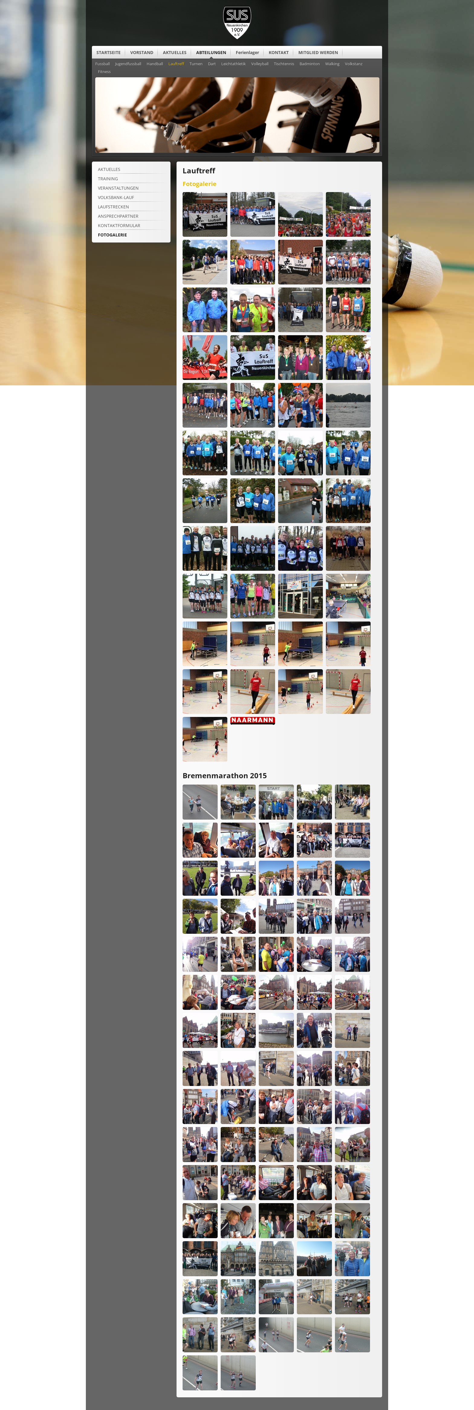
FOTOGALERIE (112, 235)
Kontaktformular (119, 225)
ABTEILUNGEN (211, 52)
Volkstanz (353, 64)
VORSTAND (141, 52)
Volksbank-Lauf (116, 197)
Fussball (102, 64)
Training (108, 178)
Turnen (196, 64)
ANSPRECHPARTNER (118, 216)
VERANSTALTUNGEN (118, 188)
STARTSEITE (108, 52)
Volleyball (259, 64)
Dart (212, 64)
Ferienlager (247, 52)
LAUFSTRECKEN (113, 207)
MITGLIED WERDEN (318, 52)
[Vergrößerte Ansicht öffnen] (205, 235)
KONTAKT (279, 52)
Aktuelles (109, 169)
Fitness (104, 71)
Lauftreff (176, 64)
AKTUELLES (175, 52)
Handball (155, 64)
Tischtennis (284, 64)
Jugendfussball (128, 64)
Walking (332, 64)
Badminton (310, 64)
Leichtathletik (233, 64)
